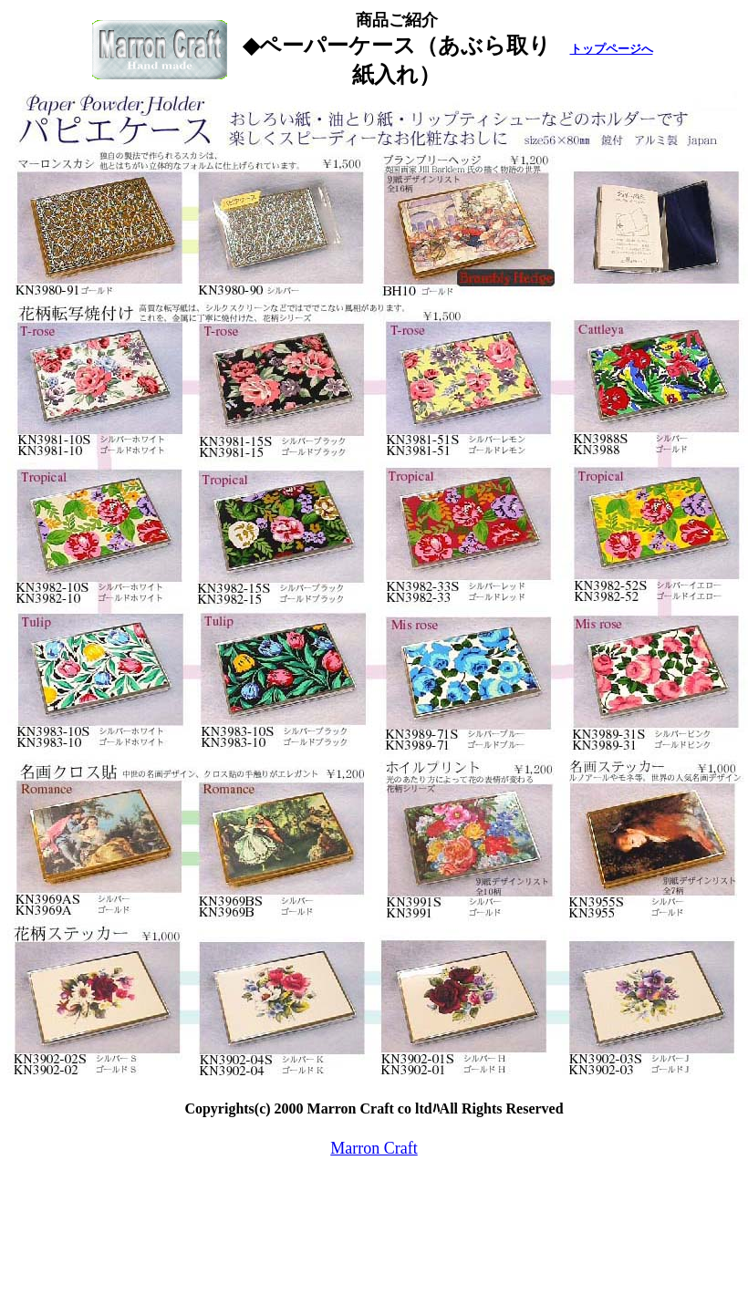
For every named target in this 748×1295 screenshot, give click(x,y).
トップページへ (611, 49)
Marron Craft (373, 1148)
